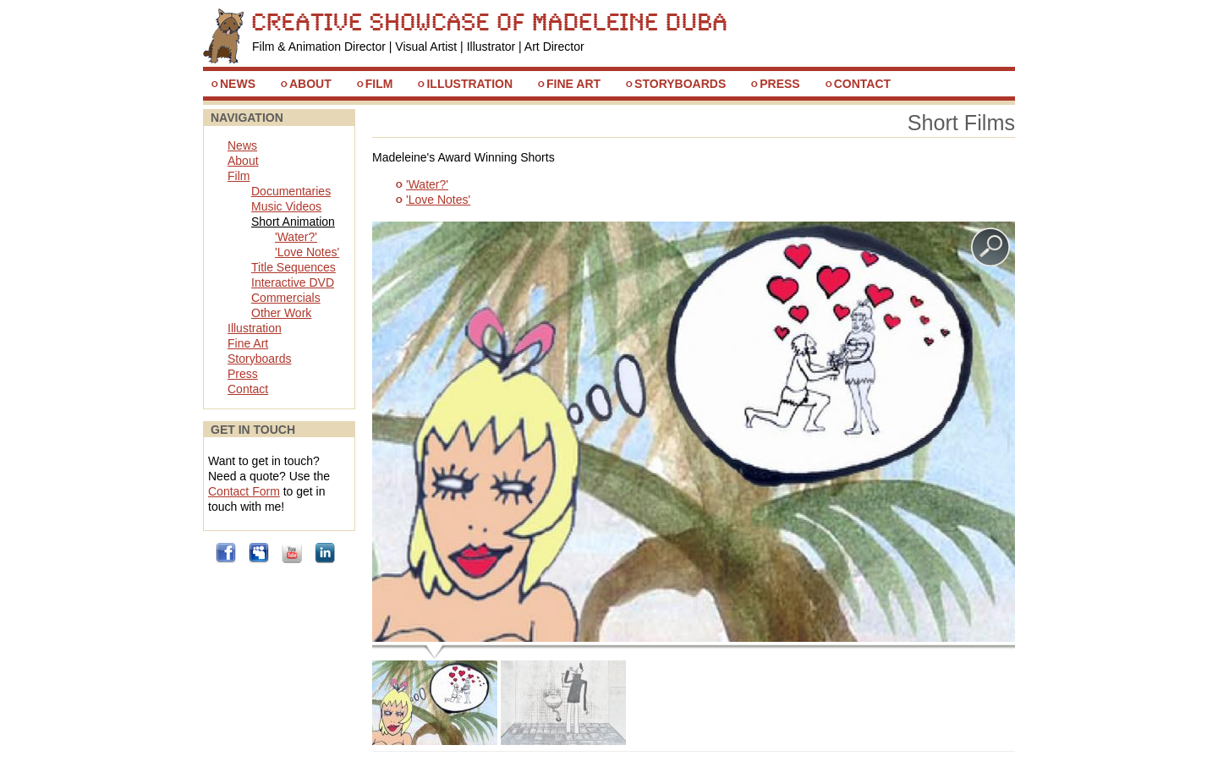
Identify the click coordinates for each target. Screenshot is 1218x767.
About (310, 83)
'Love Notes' (438, 199)
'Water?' (427, 184)
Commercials (286, 297)
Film (379, 83)
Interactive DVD (292, 282)
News (237, 83)
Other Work (281, 313)
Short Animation (293, 221)
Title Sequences (293, 267)
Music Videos (286, 206)
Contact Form (244, 491)
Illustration (469, 83)
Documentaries (291, 191)
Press (779, 83)
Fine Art (573, 83)
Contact (862, 83)
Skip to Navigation (977, 16)
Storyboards (680, 83)
